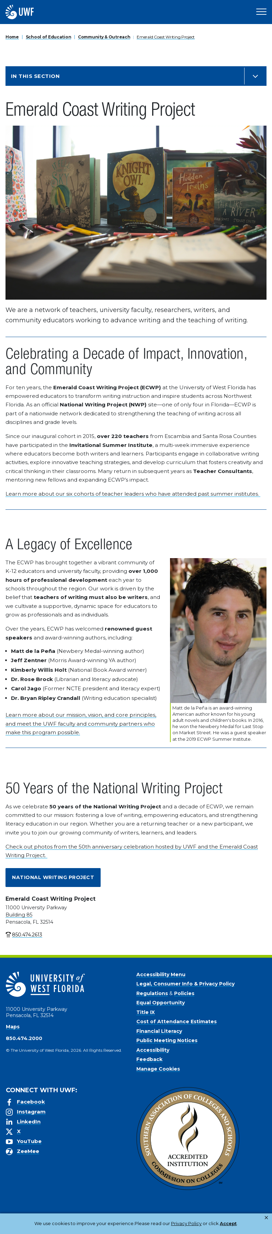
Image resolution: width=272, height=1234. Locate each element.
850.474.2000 (24, 1038)
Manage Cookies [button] (238, 1223)
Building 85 (18, 915)
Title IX (145, 1012)
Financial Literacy (159, 1031)
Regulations (152, 993)
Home (12, 36)
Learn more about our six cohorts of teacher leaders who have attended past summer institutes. (132, 494)
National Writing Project (53, 877)
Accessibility (152, 1050)
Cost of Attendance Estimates (176, 1021)
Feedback (149, 1059)
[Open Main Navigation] (261, 12)
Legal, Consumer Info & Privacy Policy (185, 984)
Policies (184, 993)
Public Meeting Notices (166, 1040)
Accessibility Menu (160, 974)
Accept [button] (201, 1223)
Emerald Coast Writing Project (166, 36)
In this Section (35, 76)
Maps (13, 1027)
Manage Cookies (158, 1069)
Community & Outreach (104, 36)
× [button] (266, 1217)
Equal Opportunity (160, 1003)
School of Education (48, 36)
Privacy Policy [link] (164, 1223)
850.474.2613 (27, 935)
